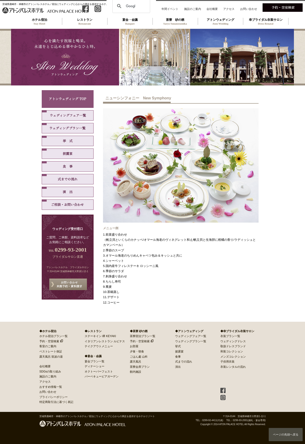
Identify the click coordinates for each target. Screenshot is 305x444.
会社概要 (212, 9)
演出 (68, 192)
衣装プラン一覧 (230, 336)
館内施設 (135, 371)
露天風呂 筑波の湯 (51, 356)
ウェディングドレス (233, 341)
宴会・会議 (129, 21)
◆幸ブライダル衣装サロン (237, 331)
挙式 (68, 141)
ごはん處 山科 (139, 356)
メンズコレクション (233, 356)
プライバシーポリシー (53, 397)
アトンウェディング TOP (68, 99)
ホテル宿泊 (39, 21)
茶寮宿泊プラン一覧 (142, 336)
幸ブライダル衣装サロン (265, 21)
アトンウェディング (220, 21)
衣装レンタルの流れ (233, 366)
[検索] (130, 6)
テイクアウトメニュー (99, 346)
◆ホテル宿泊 (47, 331)
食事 (68, 166)
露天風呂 (135, 361)
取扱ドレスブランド (233, 346)
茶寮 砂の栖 (175, 21)
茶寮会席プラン (140, 366)
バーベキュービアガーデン (102, 376)
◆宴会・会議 (93, 356)
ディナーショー (94, 366)
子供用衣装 (227, 361)
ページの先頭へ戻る (285, 434)
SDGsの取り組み (50, 371)
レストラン (84, 21)
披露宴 (68, 153)
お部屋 (134, 346)
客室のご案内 (47, 346)
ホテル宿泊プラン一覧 (53, 336)
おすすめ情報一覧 (50, 387)
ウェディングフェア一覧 (68, 115)
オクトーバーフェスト (99, 371)
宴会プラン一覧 (94, 361)
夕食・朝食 (137, 351)
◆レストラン (93, 331)
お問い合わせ (248, 9)
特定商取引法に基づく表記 (56, 402)
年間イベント (169, 9)
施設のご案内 (192, 9)
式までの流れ (68, 179)
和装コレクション (231, 351)
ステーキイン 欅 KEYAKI (100, 336)
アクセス (229, 9)
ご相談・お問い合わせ (68, 204)
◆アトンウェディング (189, 331)
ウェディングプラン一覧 (68, 128)
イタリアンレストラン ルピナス (105, 341)
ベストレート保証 (50, 351)
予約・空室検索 (49, 341)
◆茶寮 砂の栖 (139, 331)
